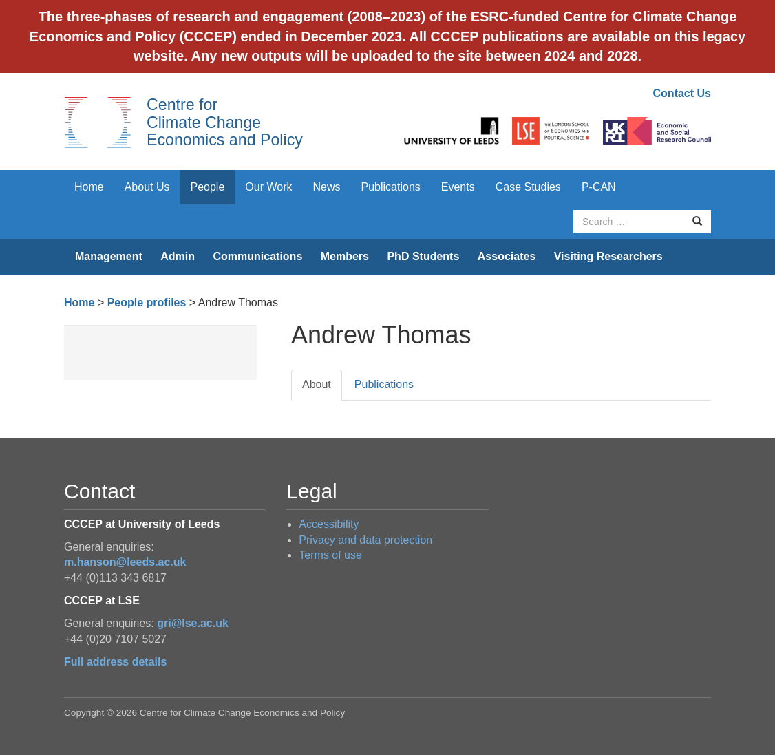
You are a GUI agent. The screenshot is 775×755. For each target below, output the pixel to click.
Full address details (115, 662)
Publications (391, 187)
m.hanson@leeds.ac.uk (125, 562)
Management (108, 256)
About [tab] (316, 384)
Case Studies (528, 187)
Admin (177, 256)
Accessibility (329, 524)
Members (345, 256)
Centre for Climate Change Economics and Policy (225, 122)
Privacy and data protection (365, 540)
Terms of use (330, 555)
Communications (257, 256)
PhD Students (423, 256)
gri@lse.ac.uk (193, 623)
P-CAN (599, 187)
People (208, 187)
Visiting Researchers (608, 256)
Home (89, 187)
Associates (507, 256)
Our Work (268, 187)
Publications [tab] (384, 384)
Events (458, 187)
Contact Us (682, 93)
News (326, 187)
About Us (147, 187)
